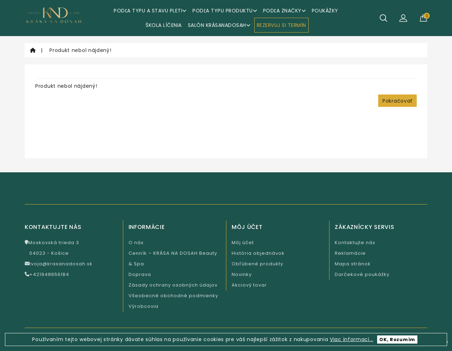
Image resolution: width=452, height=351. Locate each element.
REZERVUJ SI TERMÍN (281, 25)
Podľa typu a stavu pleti (150, 10)
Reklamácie (350, 253)
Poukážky (325, 10)
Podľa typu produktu (224, 10)
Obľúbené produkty (257, 263)
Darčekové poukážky (362, 274)
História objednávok (258, 253)
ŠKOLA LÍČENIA (163, 25)
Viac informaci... (351, 339)
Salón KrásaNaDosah (219, 25)
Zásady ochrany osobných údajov (173, 285)
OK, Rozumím (397, 339)
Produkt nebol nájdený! (80, 50)
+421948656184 (47, 274)
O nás (136, 242)
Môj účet (243, 242)
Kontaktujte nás (355, 242)
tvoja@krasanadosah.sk (59, 263)
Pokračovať (397, 100)
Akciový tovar (249, 285)
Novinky (242, 274)
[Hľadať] (383, 18)
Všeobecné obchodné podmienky (173, 295)
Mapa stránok (353, 263)
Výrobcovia (144, 306)
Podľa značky (284, 10)
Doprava (140, 274)
